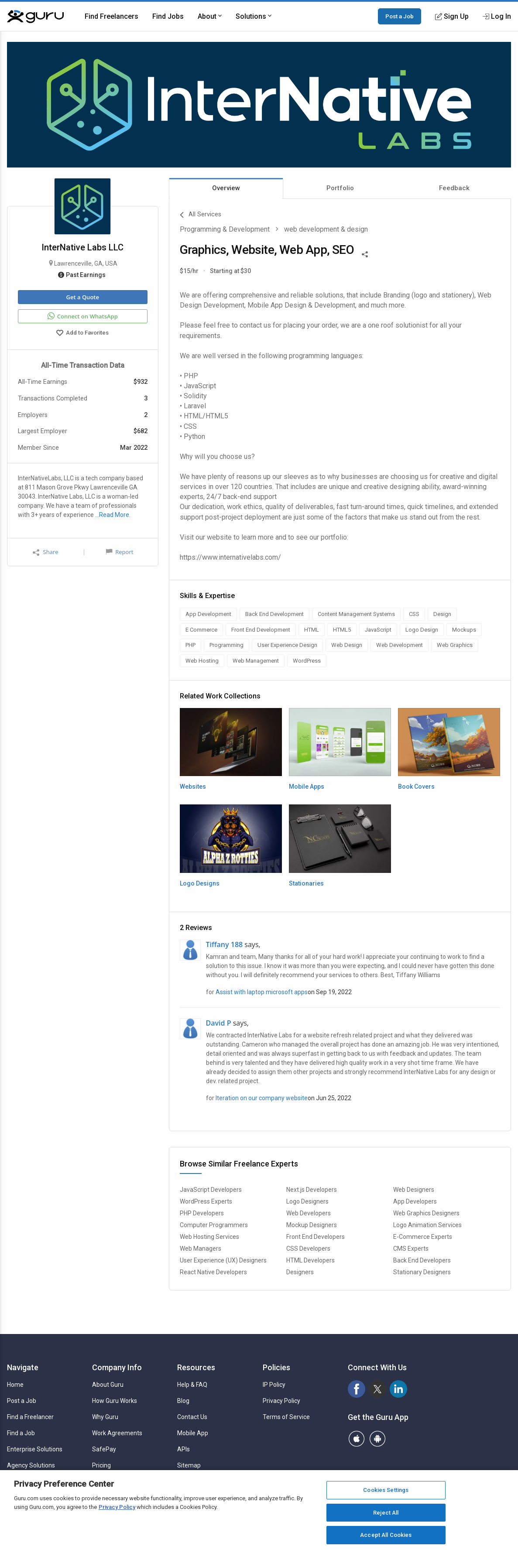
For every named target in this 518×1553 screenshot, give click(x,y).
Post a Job (399, 16)
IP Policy (274, 1384)
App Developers (415, 1201)
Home (15, 1384)
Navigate (22, 1367)
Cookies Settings (385, 1490)
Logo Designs (200, 883)
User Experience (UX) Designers (223, 1260)
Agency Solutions (31, 1465)
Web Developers (308, 1213)
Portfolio (340, 188)
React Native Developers (213, 1272)
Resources (196, 1367)
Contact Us (192, 1416)
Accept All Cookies (386, 1535)
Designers (300, 1272)
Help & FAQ (192, 1384)
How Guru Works (114, 1400)
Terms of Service (286, 1416)
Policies (276, 1367)
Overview (226, 188)
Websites (193, 786)
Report (119, 552)
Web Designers (413, 1189)
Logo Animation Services (427, 1224)
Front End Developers (315, 1236)
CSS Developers (308, 1248)
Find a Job (21, 1433)
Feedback (454, 188)
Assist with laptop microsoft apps (262, 992)
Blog (183, 1400)
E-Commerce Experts (422, 1236)
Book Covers (416, 786)
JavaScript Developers (211, 1189)
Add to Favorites (82, 333)
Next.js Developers (311, 1189)
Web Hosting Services (209, 1236)
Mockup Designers (311, 1224)
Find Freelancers (111, 16)
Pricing (101, 1465)
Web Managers (200, 1248)
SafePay (104, 1449)
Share (45, 552)
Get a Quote (82, 297)
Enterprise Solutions (34, 1449)
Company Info (117, 1367)
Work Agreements (117, 1433)
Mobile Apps (306, 786)
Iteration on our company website (262, 1098)
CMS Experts (411, 1248)
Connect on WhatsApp (83, 316)
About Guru (107, 1384)
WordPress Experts (206, 1201)
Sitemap (189, 1465)
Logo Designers (307, 1201)
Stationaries (306, 883)
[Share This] (365, 253)
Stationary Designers (422, 1272)
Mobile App (192, 1433)
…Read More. (112, 514)
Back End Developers (422, 1260)
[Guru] (35, 16)
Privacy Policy (281, 1400)
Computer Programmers (214, 1224)
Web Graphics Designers (426, 1213)
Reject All (385, 1512)
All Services (200, 215)
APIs (183, 1449)
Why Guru (105, 1416)
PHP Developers (202, 1213)
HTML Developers (310, 1260)
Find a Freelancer (30, 1416)
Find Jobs (168, 16)
